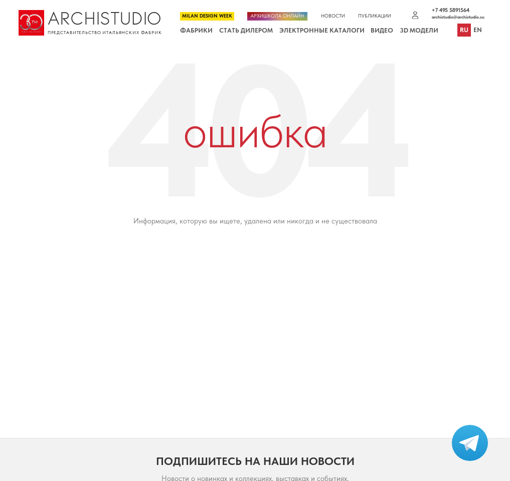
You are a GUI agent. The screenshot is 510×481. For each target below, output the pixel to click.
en (477, 30)
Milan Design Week (207, 16)
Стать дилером (246, 30)
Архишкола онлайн (277, 16)
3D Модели (419, 30)
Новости (333, 16)
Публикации (374, 16)
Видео (382, 30)
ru (464, 30)
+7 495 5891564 (450, 11)
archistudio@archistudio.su (458, 17)
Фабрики (196, 30)
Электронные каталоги (322, 30)
